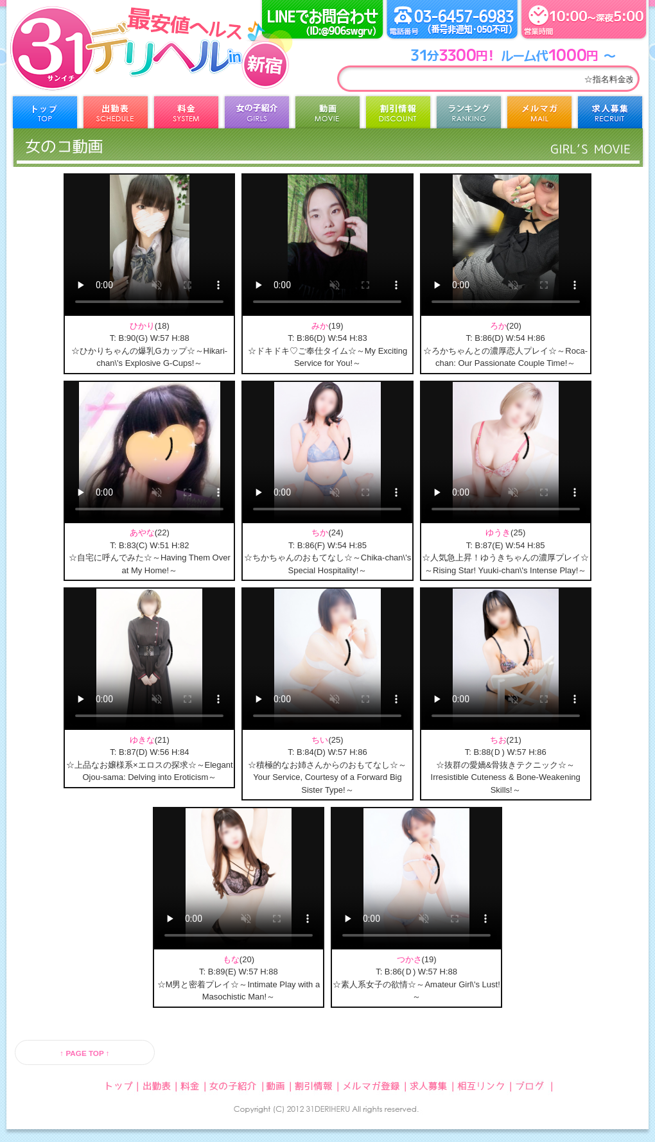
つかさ (409, 959)
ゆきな (142, 740)
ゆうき (498, 532)
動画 (327, 115)
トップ (45, 115)
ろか (498, 326)
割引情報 (398, 115)
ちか (319, 532)
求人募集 (610, 115)
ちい (319, 740)
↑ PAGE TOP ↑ (84, 1053)
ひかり (142, 326)
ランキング (468, 115)
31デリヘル (112, 64)
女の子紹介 (257, 115)
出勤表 (115, 115)
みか (319, 326)
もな (231, 959)
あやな (142, 532)
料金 (186, 115)
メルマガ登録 (539, 115)
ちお (498, 740)
